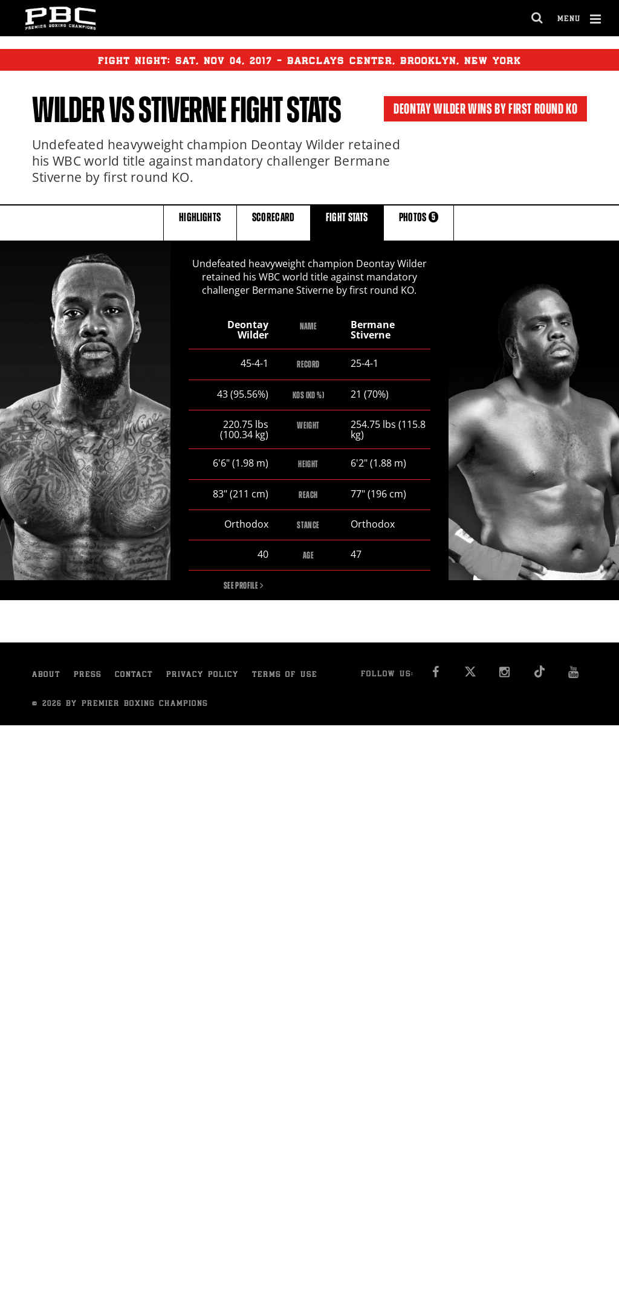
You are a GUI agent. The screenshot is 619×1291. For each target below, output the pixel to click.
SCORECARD (273, 222)
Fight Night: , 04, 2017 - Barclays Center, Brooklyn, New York (309, 60)
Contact (134, 676)
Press (88, 676)
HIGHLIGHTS (200, 222)
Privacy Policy (202, 676)
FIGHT (347, 222)
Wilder (68, 110)
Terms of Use (284, 676)
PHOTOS (419, 222)
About (46, 676)
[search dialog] (537, 18)
